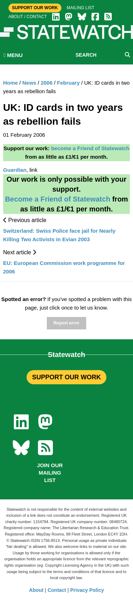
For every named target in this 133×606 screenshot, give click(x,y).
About (36, 590)
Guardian (15, 170)
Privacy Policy (87, 590)
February (68, 83)
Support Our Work (35, 7)
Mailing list (80, 7)
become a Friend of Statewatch (90, 148)
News (29, 83)
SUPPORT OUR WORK (66, 377)
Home (10, 83)
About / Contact (28, 16)
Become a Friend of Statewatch (57, 199)
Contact (57, 590)
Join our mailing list (50, 472)
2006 (46, 83)
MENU (13, 55)
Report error (66, 323)
